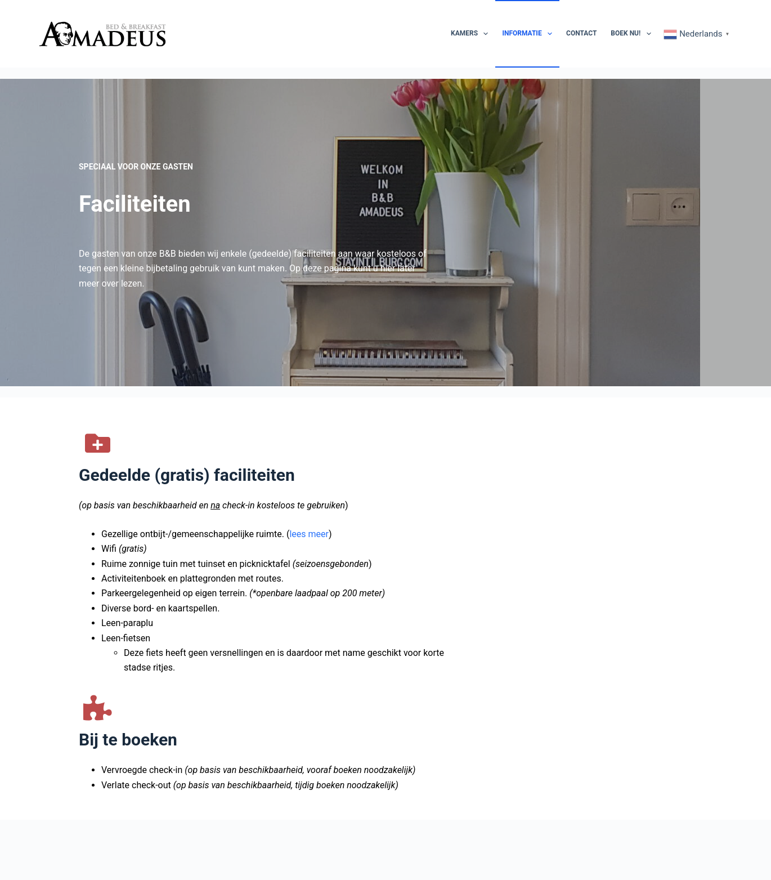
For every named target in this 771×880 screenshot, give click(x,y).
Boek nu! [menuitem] (633, 34)
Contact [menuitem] (581, 33)
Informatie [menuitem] (529, 34)
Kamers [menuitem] (471, 34)
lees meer (309, 587)
